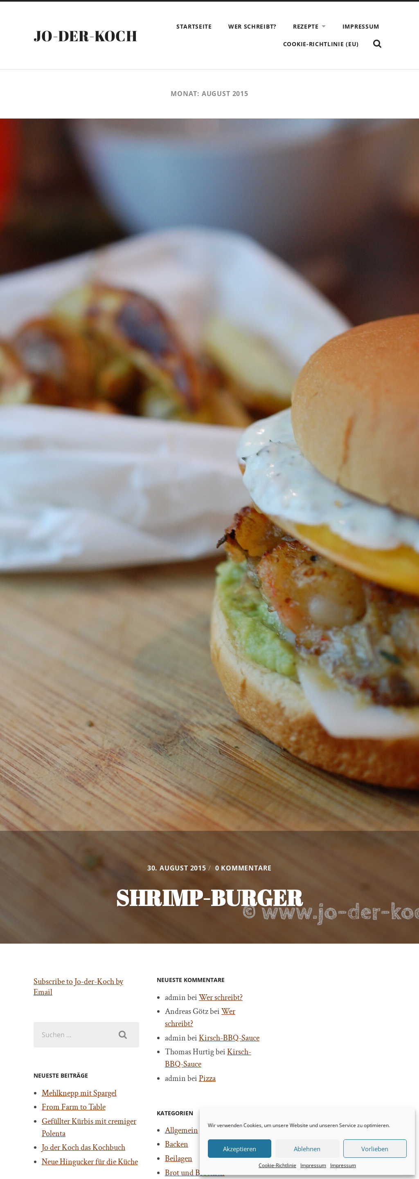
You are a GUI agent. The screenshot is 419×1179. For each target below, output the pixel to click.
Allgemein (181, 1130)
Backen (176, 1144)
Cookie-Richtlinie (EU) (321, 44)
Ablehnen (307, 1149)
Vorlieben (374, 1149)
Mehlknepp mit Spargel (79, 1093)
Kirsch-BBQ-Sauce (229, 1038)
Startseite (194, 26)
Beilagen (178, 1158)
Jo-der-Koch (85, 35)
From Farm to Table (74, 1107)
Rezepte (306, 26)
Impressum (313, 1165)
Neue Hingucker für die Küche (90, 1162)
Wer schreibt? (252, 26)
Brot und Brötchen (195, 1173)
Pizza (207, 1078)
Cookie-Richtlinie (277, 1165)
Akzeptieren (239, 1149)
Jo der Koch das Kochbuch (83, 1147)
